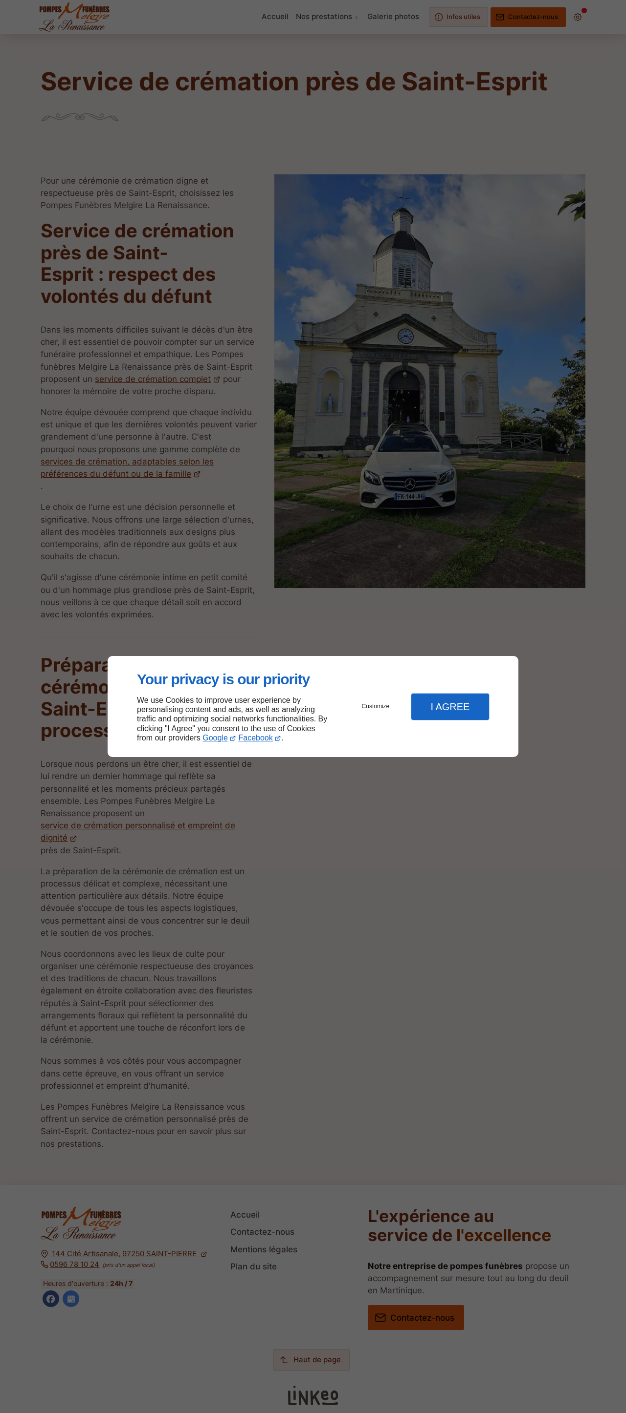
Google (215, 738)
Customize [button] (376, 706)
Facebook (256, 738)
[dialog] (313, 706)
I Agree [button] (450, 706)
